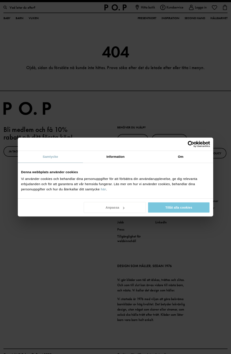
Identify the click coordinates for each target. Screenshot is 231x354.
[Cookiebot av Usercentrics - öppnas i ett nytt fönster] (191, 144)
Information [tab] (115, 156)
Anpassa (115, 207)
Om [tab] (180, 156)
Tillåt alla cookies (178, 207)
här (103, 189)
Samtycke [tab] (50, 156)
